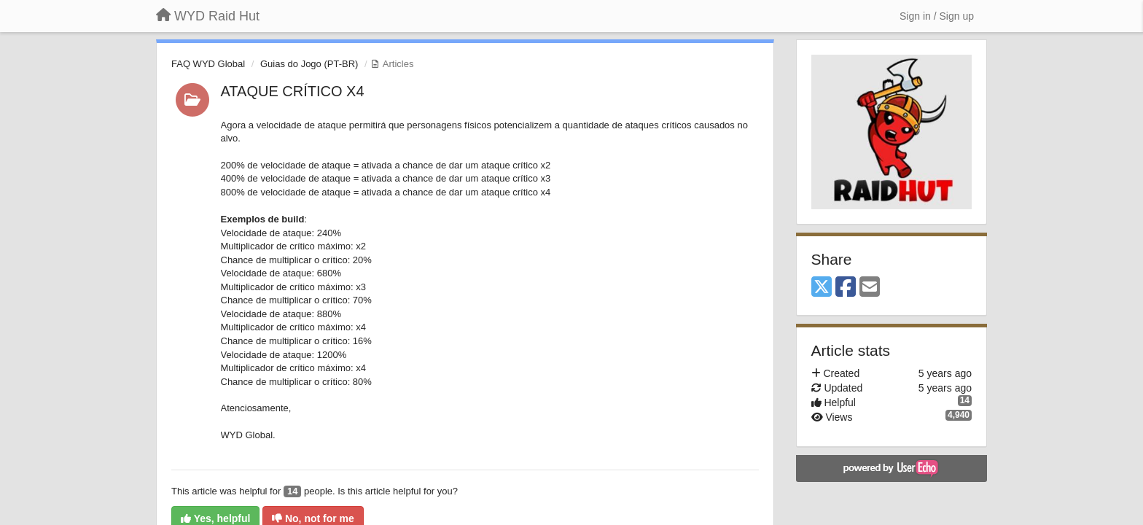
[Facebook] (845, 287)
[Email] (869, 287)
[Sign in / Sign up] (937, 16)
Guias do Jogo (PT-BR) (309, 63)
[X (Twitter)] (821, 287)
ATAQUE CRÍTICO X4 (292, 91)
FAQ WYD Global (208, 63)
